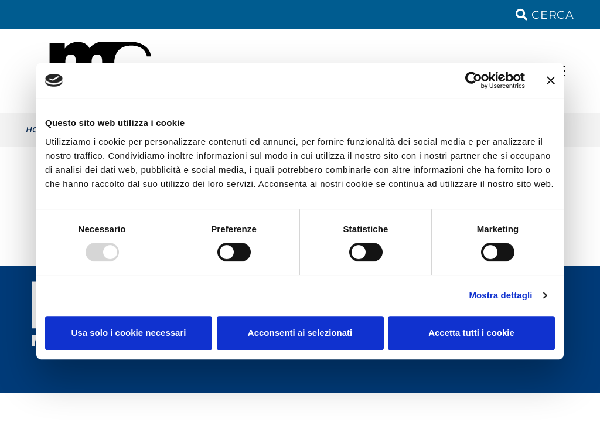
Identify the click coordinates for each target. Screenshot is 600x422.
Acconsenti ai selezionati (300, 333)
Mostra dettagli (500, 295)
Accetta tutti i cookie (471, 333)
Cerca (545, 15)
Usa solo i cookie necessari (128, 333)
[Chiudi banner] (551, 80)
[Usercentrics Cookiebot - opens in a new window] (473, 80)
